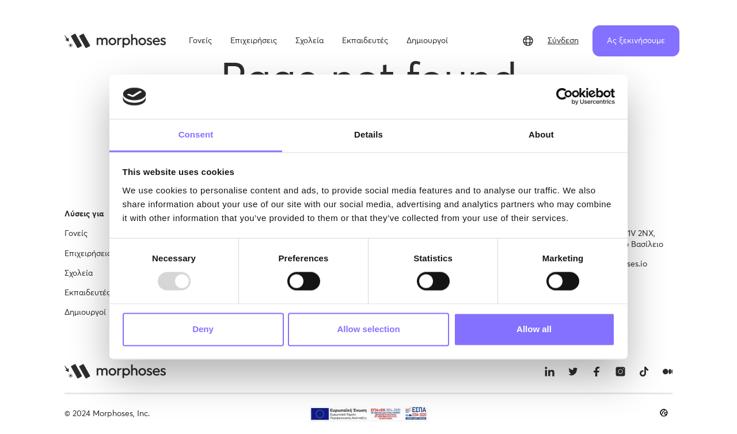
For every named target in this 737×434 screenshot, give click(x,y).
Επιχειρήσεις (87, 254)
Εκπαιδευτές (87, 293)
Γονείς (76, 234)
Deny (203, 329)
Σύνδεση (563, 41)
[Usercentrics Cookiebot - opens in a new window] (564, 96)
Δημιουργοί (85, 313)
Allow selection (368, 329)
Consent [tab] (196, 134)
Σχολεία (78, 273)
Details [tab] (368, 134)
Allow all (534, 329)
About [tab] (541, 134)
